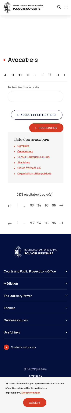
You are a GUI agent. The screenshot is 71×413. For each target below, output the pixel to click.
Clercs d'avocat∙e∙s (29, 168)
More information (30, 395)
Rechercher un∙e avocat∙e (23, 87)
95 (46, 205)
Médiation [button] (35, 283)
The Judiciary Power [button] (35, 296)
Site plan (35, 376)
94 (39, 205)
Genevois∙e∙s (25, 151)
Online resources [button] (35, 320)
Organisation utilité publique (34, 173)
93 (32, 205)
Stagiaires (23, 162)
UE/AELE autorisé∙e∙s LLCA (33, 157)
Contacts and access (23, 347)
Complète (23, 146)
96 (54, 205)
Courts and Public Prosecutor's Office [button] (35, 271)
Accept (34, 405)
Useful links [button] (35, 332)
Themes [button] (35, 308)
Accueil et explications (38, 115)
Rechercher (47, 128)
